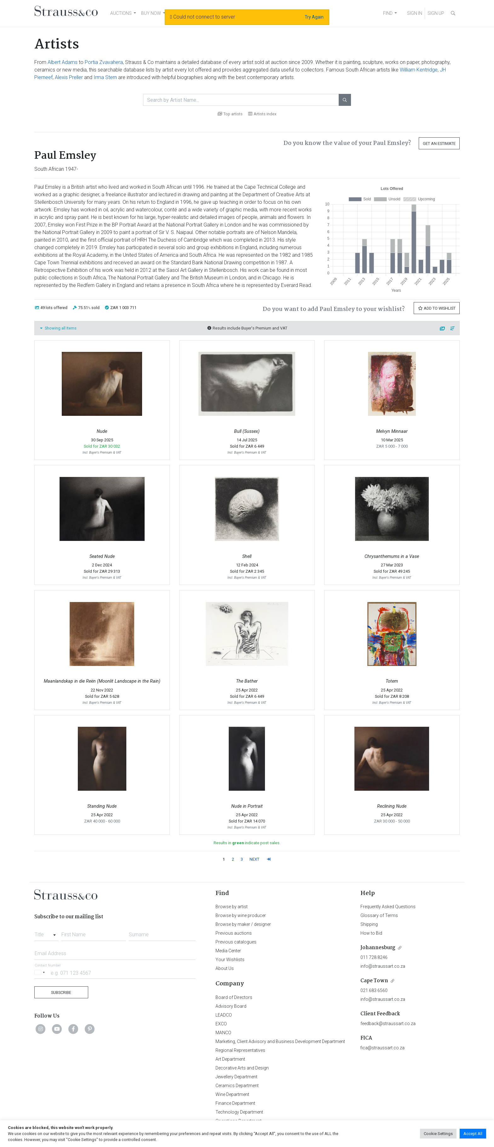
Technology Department (239, 1112)
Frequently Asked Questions (388, 906)
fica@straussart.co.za (382, 1047)
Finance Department (235, 1103)
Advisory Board (230, 1006)
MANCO (223, 1032)
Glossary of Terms (379, 915)
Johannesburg (377, 948)
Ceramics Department (237, 1085)
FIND (388, 13)
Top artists (230, 114)
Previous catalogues (235, 941)
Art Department (230, 1059)
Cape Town (374, 981)
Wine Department (232, 1094)
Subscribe (61, 992)
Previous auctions (233, 933)
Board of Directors (233, 997)
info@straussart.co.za (382, 966)
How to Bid (371, 933)
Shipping (369, 924)
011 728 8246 (374, 957)
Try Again (314, 17)
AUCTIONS (121, 13)
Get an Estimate (439, 143)
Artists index (262, 114)
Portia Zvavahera (104, 62)
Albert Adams (63, 62)
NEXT (254, 859)
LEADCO (223, 1015)
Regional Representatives (240, 1050)
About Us (224, 968)
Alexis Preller (69, 77)
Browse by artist (231, 906)
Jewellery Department (236, 1076)
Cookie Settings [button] (438, 1133)
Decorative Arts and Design (242, 1067)
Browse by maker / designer (243, 924)
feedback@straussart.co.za (388, 1023)
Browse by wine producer (240, 915)
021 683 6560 (374, 990)
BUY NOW (151, 13)
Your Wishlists (229, 959)
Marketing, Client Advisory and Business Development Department (280, 1041)
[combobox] (46, 933)
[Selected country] (41, 972)
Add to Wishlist (437, 308)
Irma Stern (105, 77)
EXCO (221, 1023)
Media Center (228, 950)
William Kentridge (419, 70)
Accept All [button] (472, 1133)
